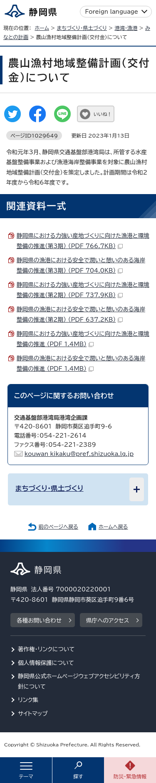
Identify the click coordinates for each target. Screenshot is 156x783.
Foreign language (111, 12)
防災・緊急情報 (130, 776)
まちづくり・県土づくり (82, 27)
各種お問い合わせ (39, 620)
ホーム (42, 27)
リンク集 (28, 700)
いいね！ (102, 114)
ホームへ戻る (113, 526)
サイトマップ (33, 714)
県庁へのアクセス (107, 620)
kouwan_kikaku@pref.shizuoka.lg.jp (79, 454)
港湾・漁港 (125, 27)
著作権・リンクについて (46, 649)
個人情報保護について (46, 663)
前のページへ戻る (58, 526)
